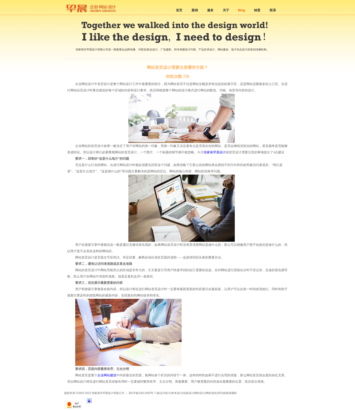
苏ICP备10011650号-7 (142, 393)
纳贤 (257, 10)
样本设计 (176, 393)
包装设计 (188, 393)
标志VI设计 (163, 393)
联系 (273, 10)
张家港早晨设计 (215, 152)
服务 (210, 10)
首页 (179, 10)
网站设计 (199, 393)
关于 (226, 10)
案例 (195, 10)
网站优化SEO (214, 393)
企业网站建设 (106, 375)
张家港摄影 (230, 393)
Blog (241, 10)
